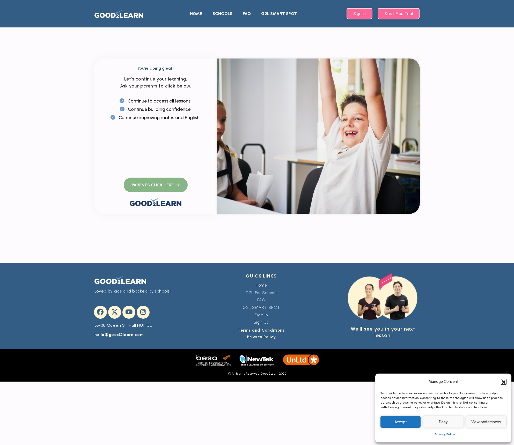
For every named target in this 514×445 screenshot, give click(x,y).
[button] (503, 381)
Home (261, 285)
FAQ (247, 13)
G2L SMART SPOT (279, 13)
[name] (156, 185)
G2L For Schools (261, 292)
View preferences (486, 422)
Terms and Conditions (261, 330)
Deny (443, 422)
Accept (400, 422)
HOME (196, 13)
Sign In (261, 314)
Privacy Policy (445, 434)
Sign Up (261, 322)
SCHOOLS (222, 13)
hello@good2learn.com (119, 334)
